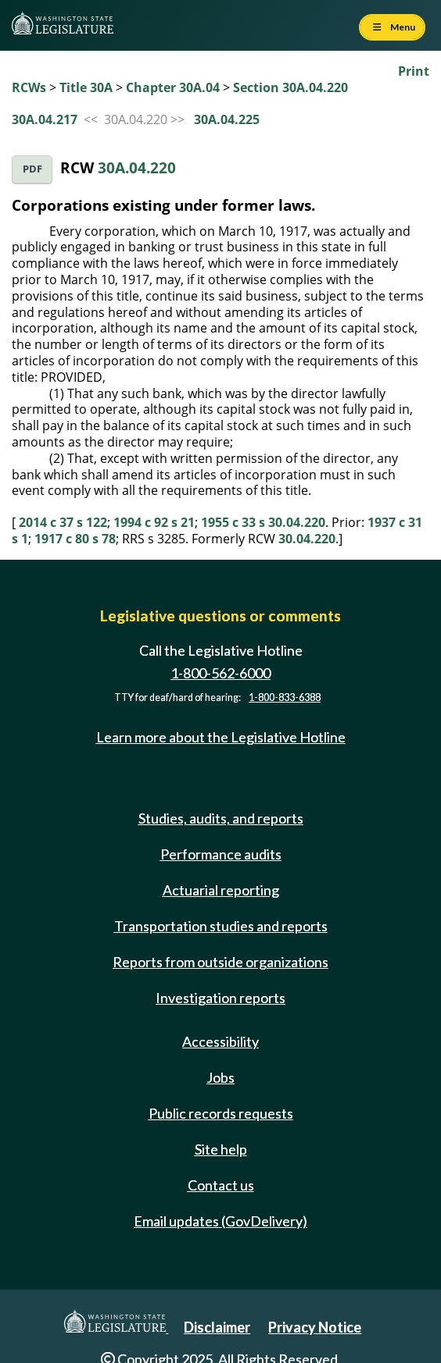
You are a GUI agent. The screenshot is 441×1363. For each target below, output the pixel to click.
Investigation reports (220, 997)
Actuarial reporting (221, 890)
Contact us (221, 1185)
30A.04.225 (227, 119)
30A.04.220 (137, 167)
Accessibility (220, 1041)
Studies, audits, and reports (220, 818)
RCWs (29, 87)
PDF (32, 169)
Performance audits (220, 854)
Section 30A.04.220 (290, 87)
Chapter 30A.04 (173, 87)
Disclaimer (217, 1327)
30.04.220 (306, 538)
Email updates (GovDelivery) (220, 1221)
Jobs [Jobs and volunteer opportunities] (220, 1077)
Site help (221, 1149)
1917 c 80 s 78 (75, 538)
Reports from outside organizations (220, 961)
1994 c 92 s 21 (154, 522)
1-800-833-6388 (285, 697)
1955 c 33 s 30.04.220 (263, 522)
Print (413, 71)
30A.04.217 (44, 119)
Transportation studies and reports (221, 925)
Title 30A (86, 87)
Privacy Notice (314, 1327)
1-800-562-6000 (220, 673)
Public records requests (221, 1113)
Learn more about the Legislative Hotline (221, 737)
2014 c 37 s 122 (63, 522)
